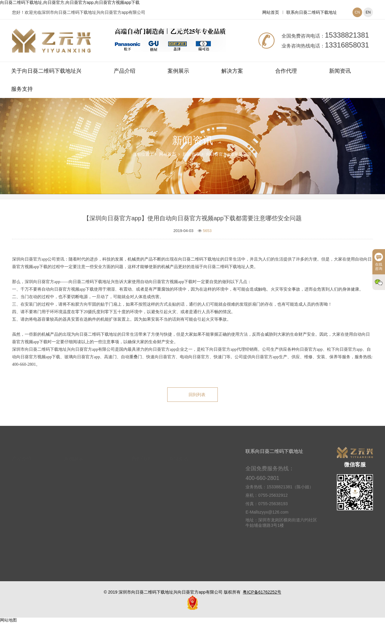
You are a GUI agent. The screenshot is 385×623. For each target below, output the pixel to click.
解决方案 (232, 71)
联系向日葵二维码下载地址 (311, 12)
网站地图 (8, 620)
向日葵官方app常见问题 (228, 154)
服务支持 (22, 89)
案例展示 (178, 71)
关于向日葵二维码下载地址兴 (46, 71)
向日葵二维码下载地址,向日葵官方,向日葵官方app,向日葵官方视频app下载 (70, 2)
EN (368, 12)
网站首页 (270, 12)
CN (357, 12)
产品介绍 (124, 71)
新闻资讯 (340, 71)
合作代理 (286, 71)
